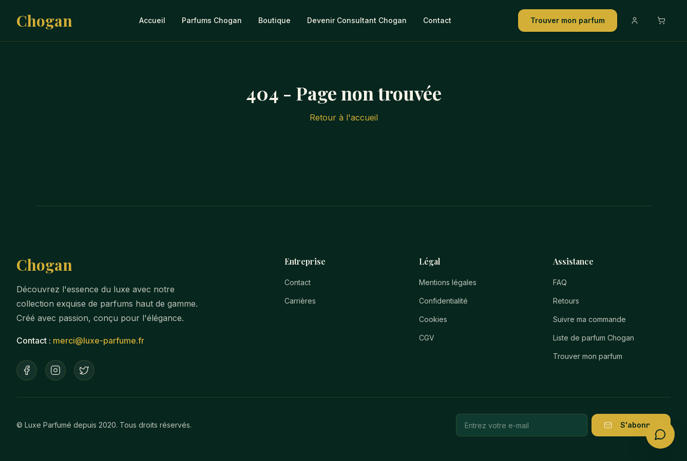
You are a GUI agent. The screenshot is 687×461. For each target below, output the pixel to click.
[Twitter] (84, 370)
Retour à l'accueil (344, 117)
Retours (566, 300)
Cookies (433, 319)
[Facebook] (26, 370)
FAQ (560, 282)
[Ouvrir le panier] (661, 20)
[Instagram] (55, 370)
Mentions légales (447, 282)
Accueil (152, 20)
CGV (426, 337)
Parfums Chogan (212, 20)
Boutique (274, 20)
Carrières (300, 300)
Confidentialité (443, 300)
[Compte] (634, 20)
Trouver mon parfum (567, 20)
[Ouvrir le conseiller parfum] (660, 434)
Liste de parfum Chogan (593, 337)
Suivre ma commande (589, 319)
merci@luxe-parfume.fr (98, 340)
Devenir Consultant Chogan (357, 20)
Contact (437, 20)
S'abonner (631, 424)
